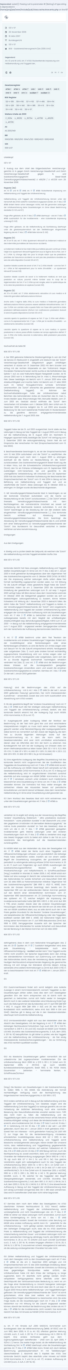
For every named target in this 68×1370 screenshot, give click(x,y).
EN (62, 72)
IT (58, 72)
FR (55, 72)
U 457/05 (53, 179)
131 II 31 (7, 751)
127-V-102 (30, 101)
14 (17, 89)
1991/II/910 (18, 139)
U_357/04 (28, 118)
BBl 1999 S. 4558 (30, 918)
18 (8, 93)
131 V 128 (39, 751)
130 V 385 (44, 1190)
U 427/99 (61, 1170)
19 (16, 93)
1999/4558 (49, 139)
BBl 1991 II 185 (39, 901)
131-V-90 (9, 109)
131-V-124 (50, 105)
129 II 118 (11, 754)
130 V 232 (56, 751)
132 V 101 (51, 748)
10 (40, 89)
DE (52, 72)
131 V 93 (22, 751)
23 (45, 93)
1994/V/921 (28, 139)
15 (48, 89)
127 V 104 (27, 1159)
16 (56, 89)
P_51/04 (9, 118)
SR (59, 576)
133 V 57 (7, 163)
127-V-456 (40, 101)
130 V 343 (58, 1026)
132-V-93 (18, 109)
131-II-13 (41, 105)
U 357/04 (32, 1065)
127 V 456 (56, 1167)
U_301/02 (18, 118)
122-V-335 (10, 101)
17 (25, 89)
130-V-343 (20, 105)
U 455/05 (41, 179)
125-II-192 (20, 101)
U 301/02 (21, 1167)
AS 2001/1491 (10, 130)
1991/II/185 (9, 139)
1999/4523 (39, 139)
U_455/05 (49, 118)
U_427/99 (39, 118)
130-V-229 (10, 105)
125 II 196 (27, 754)
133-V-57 (28, 109)
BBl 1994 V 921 (35, 1006)
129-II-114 (50, 101)
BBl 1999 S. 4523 (42, 884)
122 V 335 (53, 1137)
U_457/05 (10, 122)
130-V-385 (31, 105)
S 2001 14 (60, 1131)
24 (24, 93)
